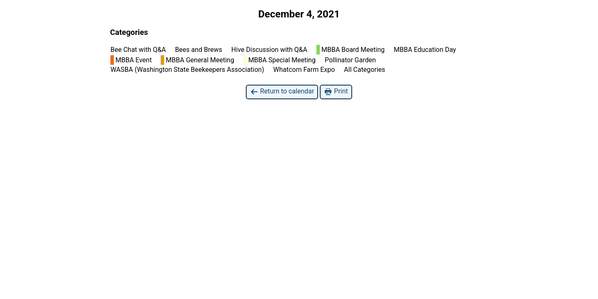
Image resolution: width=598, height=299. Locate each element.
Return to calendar (282, 91)
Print (336, 91)
